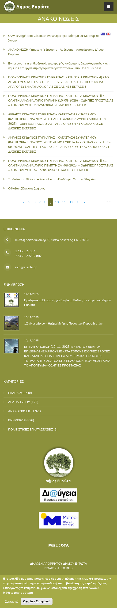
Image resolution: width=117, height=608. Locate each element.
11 (64, 202)
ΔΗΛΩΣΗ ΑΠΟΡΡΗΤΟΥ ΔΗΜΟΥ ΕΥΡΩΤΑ (58, 563)
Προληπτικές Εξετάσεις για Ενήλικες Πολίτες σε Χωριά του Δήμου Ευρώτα (67, 302)
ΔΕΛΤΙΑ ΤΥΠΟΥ (19, 402)
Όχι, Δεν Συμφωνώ (36, 602)
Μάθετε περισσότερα (18, 593)
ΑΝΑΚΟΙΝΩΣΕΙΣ (19, 411)
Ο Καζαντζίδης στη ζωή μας (26, 188)
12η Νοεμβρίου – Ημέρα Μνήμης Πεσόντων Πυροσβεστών (63, 323)
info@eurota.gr (26, 267)
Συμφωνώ (11, 602)
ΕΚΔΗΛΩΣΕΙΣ (17, 393)
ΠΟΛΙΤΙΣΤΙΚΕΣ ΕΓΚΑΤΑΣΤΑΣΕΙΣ (30, 429)
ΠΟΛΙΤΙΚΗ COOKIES (58, 568)
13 (78, 202)
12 (71, 202)
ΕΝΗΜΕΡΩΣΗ (18, 420)
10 (57, 202)
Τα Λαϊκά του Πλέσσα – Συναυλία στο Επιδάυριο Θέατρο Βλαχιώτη (52, 179)
